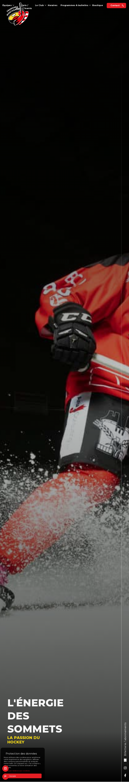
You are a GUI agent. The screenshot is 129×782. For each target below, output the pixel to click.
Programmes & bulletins (76, 5)
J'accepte (11, 776)
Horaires (52, 5)
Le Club (40, 5)
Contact (115, 5)
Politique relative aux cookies (17, 771)
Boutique (97, 5)
